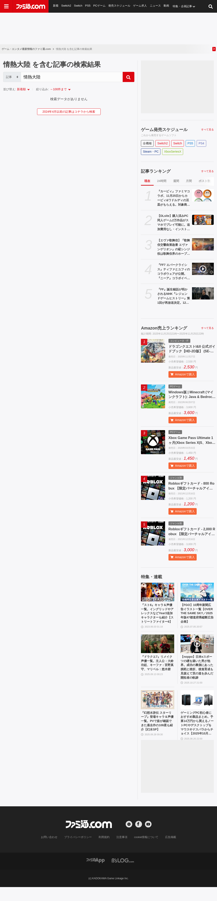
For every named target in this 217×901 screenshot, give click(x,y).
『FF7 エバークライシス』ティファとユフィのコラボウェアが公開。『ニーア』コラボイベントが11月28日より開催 (173, 271)
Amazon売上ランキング (164, 328)
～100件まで (58, 89)
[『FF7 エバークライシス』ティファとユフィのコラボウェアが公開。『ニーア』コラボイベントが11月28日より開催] (203, 269)
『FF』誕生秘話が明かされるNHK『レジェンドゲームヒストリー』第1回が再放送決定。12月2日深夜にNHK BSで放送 (173, 296)
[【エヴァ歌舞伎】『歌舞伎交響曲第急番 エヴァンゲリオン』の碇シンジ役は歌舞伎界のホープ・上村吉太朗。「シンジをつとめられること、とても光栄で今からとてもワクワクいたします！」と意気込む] (203, 244)
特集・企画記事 (183, 6)
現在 (147, 181)
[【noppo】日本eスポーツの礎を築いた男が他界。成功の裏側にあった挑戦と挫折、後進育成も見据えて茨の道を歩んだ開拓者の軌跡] (197, 651)
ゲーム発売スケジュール (164, 129)
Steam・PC (151, 151)
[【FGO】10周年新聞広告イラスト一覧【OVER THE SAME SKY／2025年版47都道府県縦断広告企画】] (197, 592)
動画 (167, 6)
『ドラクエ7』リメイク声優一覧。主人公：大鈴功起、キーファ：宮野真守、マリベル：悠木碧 (157, 674)
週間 (176, 181)
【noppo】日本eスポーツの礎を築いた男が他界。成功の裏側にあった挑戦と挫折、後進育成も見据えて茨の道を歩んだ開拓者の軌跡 (197, 676)
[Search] (72, 77)
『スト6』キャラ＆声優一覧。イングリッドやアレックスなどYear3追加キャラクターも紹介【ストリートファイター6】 (157, 617)
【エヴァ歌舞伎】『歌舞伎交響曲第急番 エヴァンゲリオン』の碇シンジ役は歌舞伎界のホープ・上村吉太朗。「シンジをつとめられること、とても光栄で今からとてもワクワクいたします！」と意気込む (173, 247)
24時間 (161, 181)
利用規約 (104, 851)
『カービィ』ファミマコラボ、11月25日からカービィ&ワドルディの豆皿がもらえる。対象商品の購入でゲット (173, 198)
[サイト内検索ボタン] (210, 6)
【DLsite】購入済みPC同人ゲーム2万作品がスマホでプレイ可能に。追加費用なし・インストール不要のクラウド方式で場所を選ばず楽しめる (173, 222)
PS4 (201, 143)
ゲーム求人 (140, 6)
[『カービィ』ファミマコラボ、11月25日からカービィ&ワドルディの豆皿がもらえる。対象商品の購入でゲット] (203, 195)
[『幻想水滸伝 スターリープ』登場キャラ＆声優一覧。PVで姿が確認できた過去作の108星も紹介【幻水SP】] (157, 710)
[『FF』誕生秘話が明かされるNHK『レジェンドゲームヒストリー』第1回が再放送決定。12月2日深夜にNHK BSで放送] (203, 293)
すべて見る (207, 129)
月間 (189, 181)
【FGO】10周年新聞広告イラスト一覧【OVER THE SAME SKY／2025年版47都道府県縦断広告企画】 (197, 614)
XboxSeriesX (172, 151)
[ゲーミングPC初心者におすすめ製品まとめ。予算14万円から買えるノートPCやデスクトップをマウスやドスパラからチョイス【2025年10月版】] (197, 710)
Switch (78, 6)
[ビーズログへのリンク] (123, 874)
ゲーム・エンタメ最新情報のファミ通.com (26, 49)
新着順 (21, 89)
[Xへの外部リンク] (128, 838)
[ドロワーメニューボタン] (6, 6)
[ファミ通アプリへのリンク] (95, 874)
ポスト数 (204, 181)
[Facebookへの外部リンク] (138, 838)
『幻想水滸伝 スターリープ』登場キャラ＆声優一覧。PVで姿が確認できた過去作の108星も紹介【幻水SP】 (157, 735)
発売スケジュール (119, 6)
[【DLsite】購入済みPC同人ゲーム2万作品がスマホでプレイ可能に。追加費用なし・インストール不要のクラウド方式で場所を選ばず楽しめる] (203, 220)
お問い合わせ (52, 851)
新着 (55, 6)
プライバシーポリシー (79, 851)
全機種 (147, 143)
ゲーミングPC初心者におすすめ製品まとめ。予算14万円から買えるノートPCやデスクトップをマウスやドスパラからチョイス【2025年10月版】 (196, 736)
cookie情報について (144, 851)
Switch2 (66, 6)
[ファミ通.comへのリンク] (30, 6)
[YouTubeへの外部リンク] (148, 838)
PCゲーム (99, 6)
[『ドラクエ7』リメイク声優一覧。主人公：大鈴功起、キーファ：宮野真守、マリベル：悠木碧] (157, 651)
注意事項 (121, 851)
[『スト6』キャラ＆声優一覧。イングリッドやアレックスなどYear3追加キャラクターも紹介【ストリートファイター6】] (157, 592)
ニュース (155, 6)
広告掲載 (167, 851)
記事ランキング (156, 171)
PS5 (87, 6)
